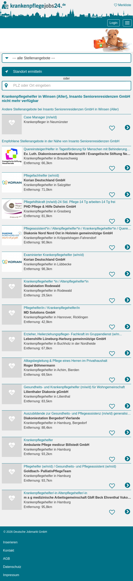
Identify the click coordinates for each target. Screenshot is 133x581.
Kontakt (8, 550)
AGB (6, 558)
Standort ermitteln (27, 72)
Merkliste (122, 5)
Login (114, 23)
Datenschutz (12, 567)
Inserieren (10, 542)
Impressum (11, 575)
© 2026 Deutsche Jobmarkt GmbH (25, 531)
